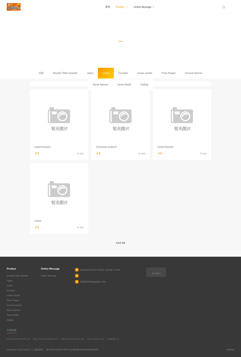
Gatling (144, 84)
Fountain (123, 73)
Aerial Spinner (100, 84)
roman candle (144, 73)
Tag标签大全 (113, 339)
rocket (106, 73)
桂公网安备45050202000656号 (84, 349)
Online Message (144, 7)
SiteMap (230, 349)
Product (122, 7)
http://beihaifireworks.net (18, 339)
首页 (107, 7)
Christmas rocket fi (106, 147)
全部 (41, 73)
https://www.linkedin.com (72, 339)
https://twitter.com (95, 339)
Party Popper (168, 73)
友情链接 (12, 330)
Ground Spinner (193, 73)
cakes (90, 73)
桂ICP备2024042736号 (57, 349)
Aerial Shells (124, 84)
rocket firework (42, 147)
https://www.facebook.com (45, 339)
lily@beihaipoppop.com (93, 281)
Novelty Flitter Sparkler (65, 73)
